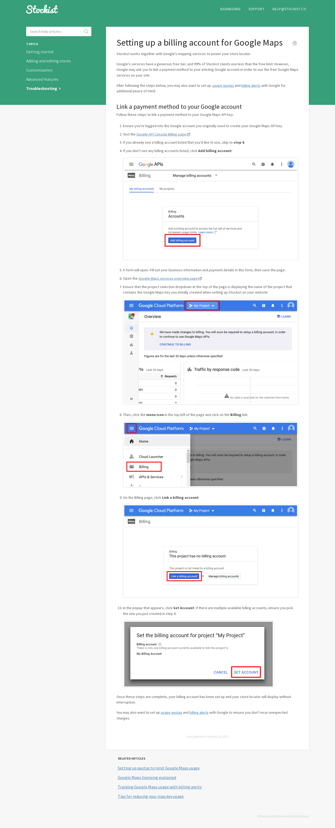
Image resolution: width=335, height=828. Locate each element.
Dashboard (231, 9)
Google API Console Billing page (161, 134)
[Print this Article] (295, 43)
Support (257, 9)
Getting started (39, 51)
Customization (39, 70)
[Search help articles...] (58, 31)
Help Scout (302, 816)
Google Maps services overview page (168, 278)
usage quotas (223, 85)
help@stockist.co (289, 9)
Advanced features (42, 79)
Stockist (265, 816)
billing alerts (250, 85)
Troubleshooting (44, 88)
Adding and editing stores (48, 60)
